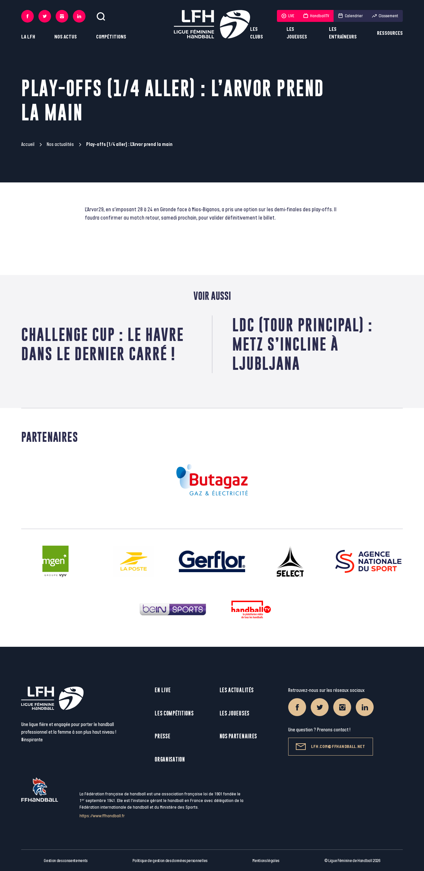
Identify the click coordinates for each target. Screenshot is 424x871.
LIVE (288, 16)
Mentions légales (265, 860)
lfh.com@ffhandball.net (330, 747)
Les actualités (237, 690)
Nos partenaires (238, 736)
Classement (385, 16)
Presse (162, 736)
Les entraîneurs (343, 33)
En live (163, 690)
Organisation (170, 759)
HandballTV (316, 16)
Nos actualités (60, 144)
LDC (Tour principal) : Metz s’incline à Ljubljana (302, 344)
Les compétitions (174, 713)
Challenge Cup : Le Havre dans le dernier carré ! (102, 344)
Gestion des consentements (65, 860)
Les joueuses (297, 33)
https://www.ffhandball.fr (102, 816)
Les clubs (256, 33)
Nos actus (65, 37)
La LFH (28, 37)
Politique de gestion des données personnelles (169, 860)
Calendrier (350, 16)
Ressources (390, 33)
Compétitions (111, 37)
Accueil (27, 144)
